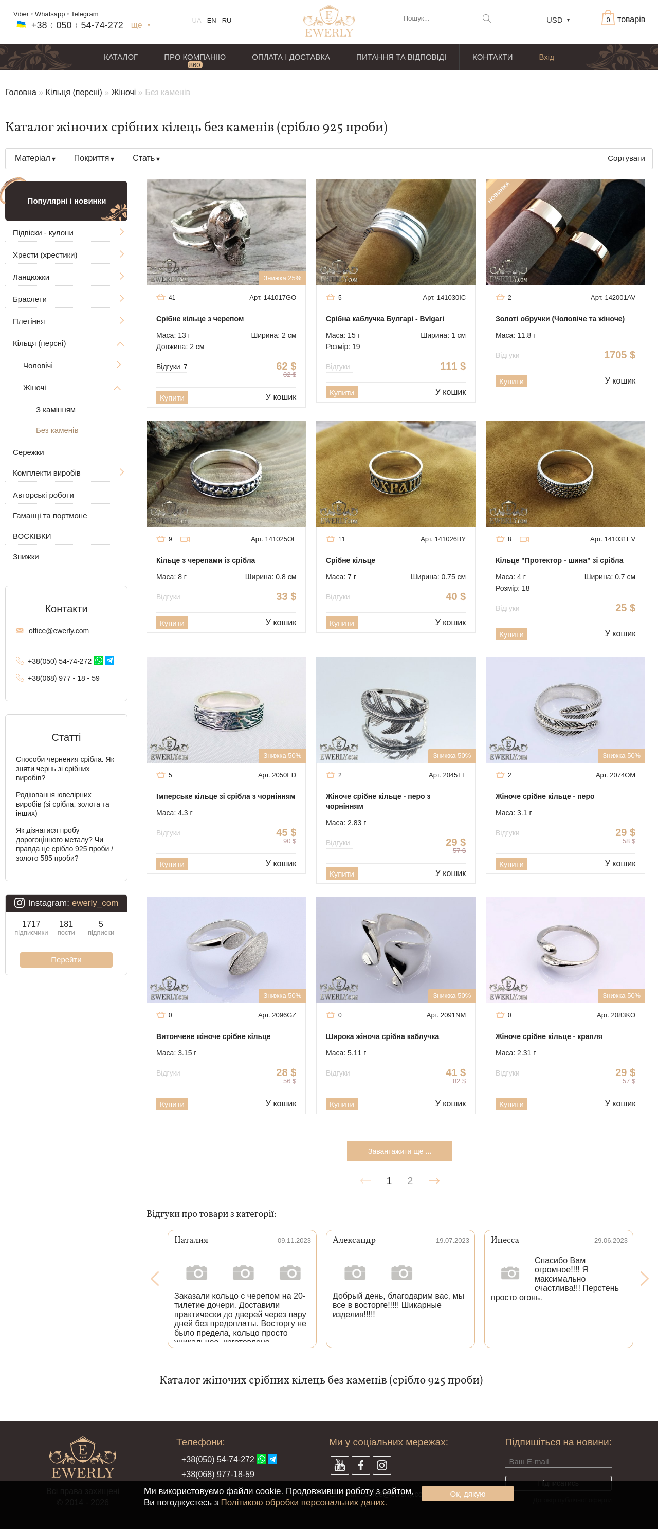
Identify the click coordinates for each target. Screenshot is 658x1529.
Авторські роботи (43, 494)
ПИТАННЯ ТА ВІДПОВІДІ (401, 56)
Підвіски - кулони (43, 232)
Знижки (26, 556)
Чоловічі (38, 365)
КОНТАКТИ (492, 56)
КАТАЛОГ (121, 56)
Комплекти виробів (47, 472)
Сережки (28, 452)
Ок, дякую (468, 1493)
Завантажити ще (399, 1151)
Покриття (91, 158)
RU (227, 20)
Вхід (546, 56)
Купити (172, 397)
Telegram (84, 14)
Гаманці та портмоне (50, 515)
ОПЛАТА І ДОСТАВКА (291, 56)
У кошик (281, 397)
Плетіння (29, 321)
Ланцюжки (31, 276)
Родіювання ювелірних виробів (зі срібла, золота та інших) (62, 804)
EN (211, 20)
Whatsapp (50, 14)
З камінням (56, 409)
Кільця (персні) (74, 92)
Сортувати (626, 158)
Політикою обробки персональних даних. (304, 1502)
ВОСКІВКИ (32, 536)
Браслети (30, 299)
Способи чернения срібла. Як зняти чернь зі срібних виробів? (65, 768)
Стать (144, 158)
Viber (21, 14)
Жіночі (124, 92)
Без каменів (57, 430)
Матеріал (32, 158)
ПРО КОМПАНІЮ (195, 56)
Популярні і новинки (67, 200)
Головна (20, 92)
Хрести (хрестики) (45, 254)
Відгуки (171, 366)
